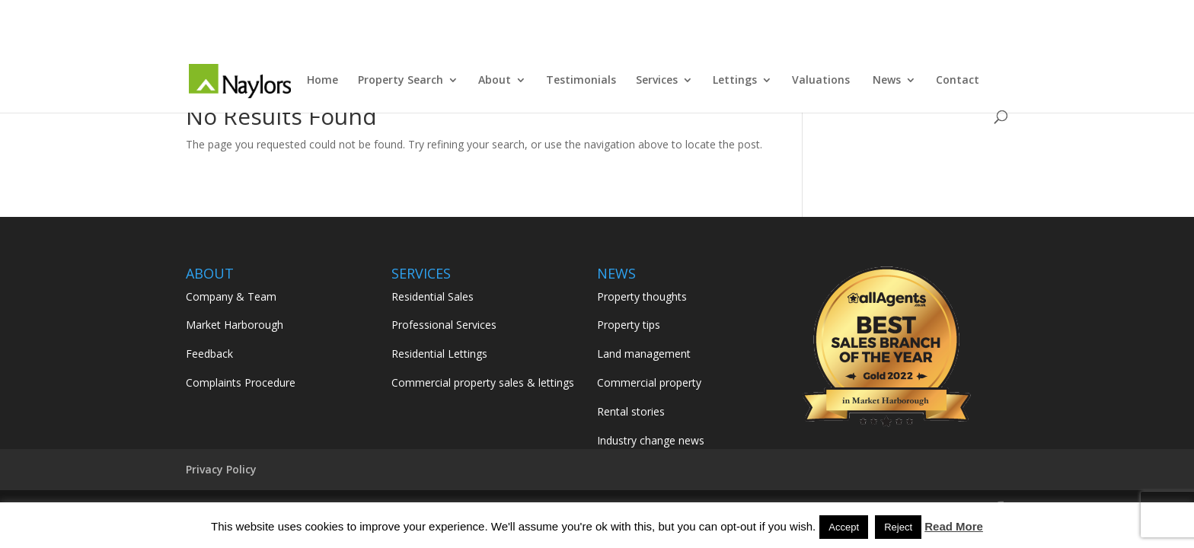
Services (657, 81)
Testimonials (581, 81)
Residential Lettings (439, 353)
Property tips (628, 324)
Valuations (822, 81)
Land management (644, 353)
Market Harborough (234, 324)
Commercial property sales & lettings (482, 382)
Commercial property (649, 382)
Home (322, 81)
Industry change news (650, 440)
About (494, 81)
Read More (953, 526)
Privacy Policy (221, 469)
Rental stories (631, 411)
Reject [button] (898, 527)
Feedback (209, 353)
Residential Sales (432, 296)
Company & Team (231, 296)
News (887, 81)
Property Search (400, 81)
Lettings (735, 81)
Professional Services (443, 324)
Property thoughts (642, 296)
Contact (957, 81)
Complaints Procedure (240, 382)
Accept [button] (843, 527)
